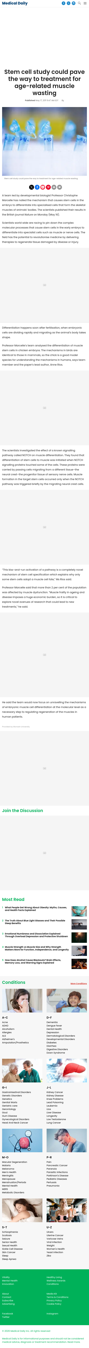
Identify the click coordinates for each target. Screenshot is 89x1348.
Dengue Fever (54, 1025)
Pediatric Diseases (57, 1179)
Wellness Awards (56, 1280)
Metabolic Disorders (13, 1192)
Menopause (8, 1179)
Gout (5, 1112)
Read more (73, 1342)
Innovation (8, 1284)
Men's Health (9, 1172)
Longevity (52, 1116)
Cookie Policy (54, 1304)
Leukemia (52, 1105)
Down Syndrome (56, 1052)
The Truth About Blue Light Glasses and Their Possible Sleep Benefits (35, 922)
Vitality (6, 1277)
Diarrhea (51, 1046)
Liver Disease (54, 1112)
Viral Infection (54, 1242)
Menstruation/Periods (14, 1182)
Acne (5, 1022)
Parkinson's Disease (57, 1175)
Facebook (7, 1313)
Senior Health (9, 1242)
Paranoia (52, 1168)
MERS (5, 1189)
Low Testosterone (56, 1119)
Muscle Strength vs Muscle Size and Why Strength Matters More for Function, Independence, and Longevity (37, 948)
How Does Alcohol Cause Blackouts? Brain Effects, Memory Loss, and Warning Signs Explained (33, 961)
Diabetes (52, 1042)
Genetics (7, 1099)
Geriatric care (9, 1105)
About (5, 1293)
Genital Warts (9, 1102)
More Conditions (79, 984)
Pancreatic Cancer (57, 1165)
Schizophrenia (10, 1232)
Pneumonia (53, 1185)
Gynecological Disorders (15, 1119)
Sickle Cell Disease (12, 1249)
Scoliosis (7, 1235)
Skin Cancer (8, 1252)
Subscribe (7, 1300)
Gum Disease (9, 1116)
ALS (4, 1035)
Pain (49, 1162)
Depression (53, 1032)
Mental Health (10, 1185)
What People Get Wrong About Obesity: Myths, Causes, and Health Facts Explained (36, 909)
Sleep (5, 1255)
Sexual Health (9, 1245)
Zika (49, 1255)
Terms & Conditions (57, 1297)
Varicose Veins (55, 1238)
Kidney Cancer (55, 1092)
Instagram (52, 1313)
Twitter (6, 1317)
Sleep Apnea (9, 1259)
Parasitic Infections (57, 1172)
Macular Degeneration (14, 1162)
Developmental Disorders (61, 1039)
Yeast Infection (55, 1252)
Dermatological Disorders (61, 1035)
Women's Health (56, 1249)
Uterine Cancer (55, 1235)
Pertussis (51, 1182)
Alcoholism (8, 1029)
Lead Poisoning (55, 1102)
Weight (50, 1245)
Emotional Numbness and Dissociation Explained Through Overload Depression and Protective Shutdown (36, 935)
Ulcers (50, 1232)
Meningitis (7, 1175)
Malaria (6, 1165)
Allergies (7, 1032)
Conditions (13, 982)
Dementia (52, 1022)
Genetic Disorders (12, 1095)
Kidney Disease (55, 1095)
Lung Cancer (54, 1122)
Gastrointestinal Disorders (16, 1092)
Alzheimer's (8, 1039)
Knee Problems (55, 1099)
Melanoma (8, 1168)
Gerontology (9, 1109)
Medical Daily (15, 3)
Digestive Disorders (57, 1049)
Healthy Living (54, 1277)
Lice (49, 1109)
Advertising (8, 1304)
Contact (6, 1297)
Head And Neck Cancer (15, 1122)
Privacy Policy (54, 1300)
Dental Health (54, 1029)
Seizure (6, 1238)
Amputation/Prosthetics (15, 1042)
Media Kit (52, 1293)
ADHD (5, 1025)
